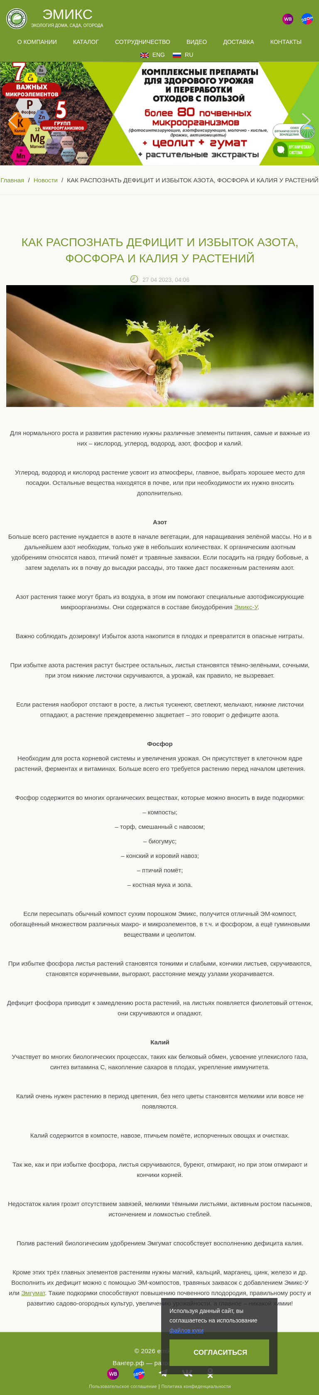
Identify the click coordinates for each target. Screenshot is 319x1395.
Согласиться (220, 1352)
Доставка (238, 42)
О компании (37, 42)
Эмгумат (33, 1292)
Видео (196, 42)
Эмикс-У (246, 606)
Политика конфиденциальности (196, 1386)
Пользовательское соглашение (123, 1386)
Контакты (286, 42)
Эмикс (67, 14)
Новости (46, 180)
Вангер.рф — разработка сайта (160, 1362)
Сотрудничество (142, 42)
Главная (12, 180)
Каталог (86, 42)
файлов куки (186, 1330)
